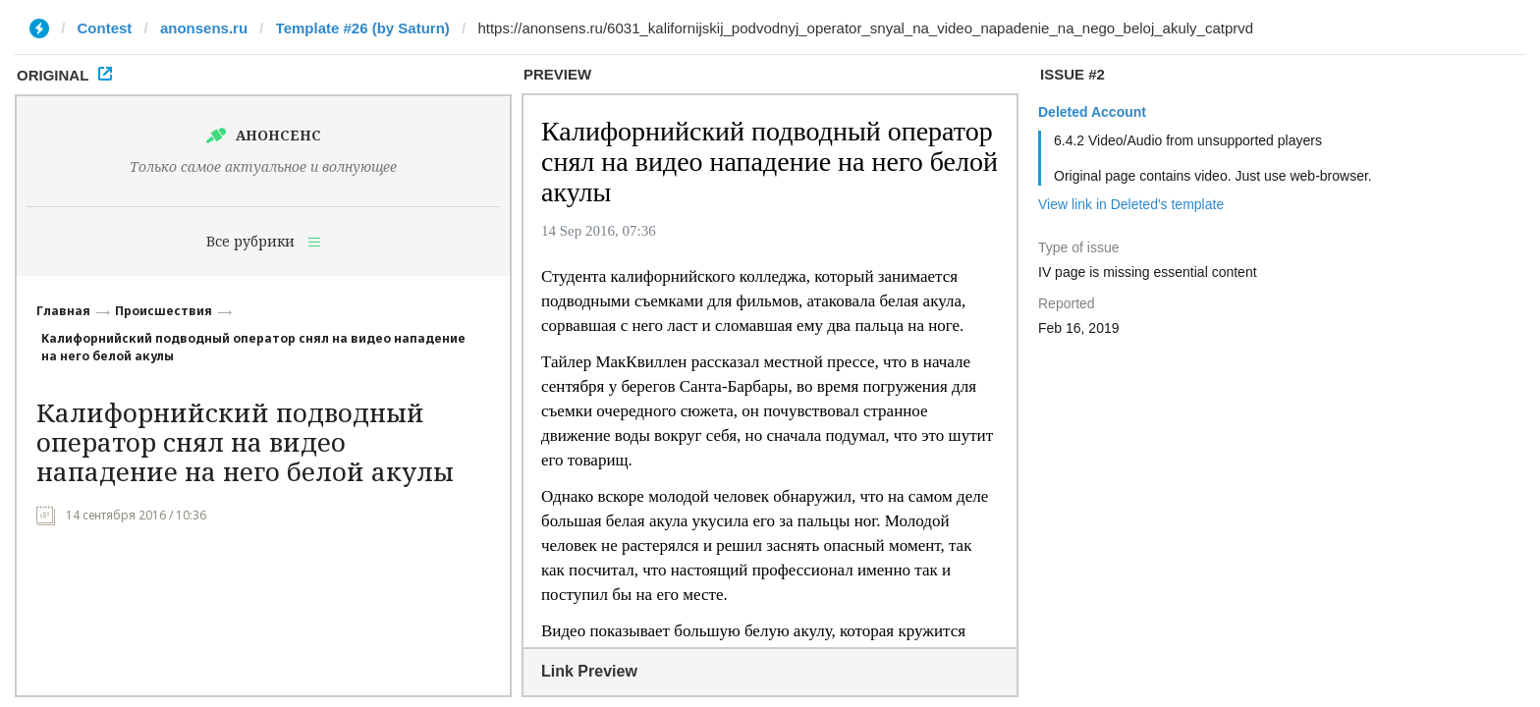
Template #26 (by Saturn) (363, 28)
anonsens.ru (204, 28)
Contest (105, 28)
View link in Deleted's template (1131, 204)
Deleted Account (1092, 112)
